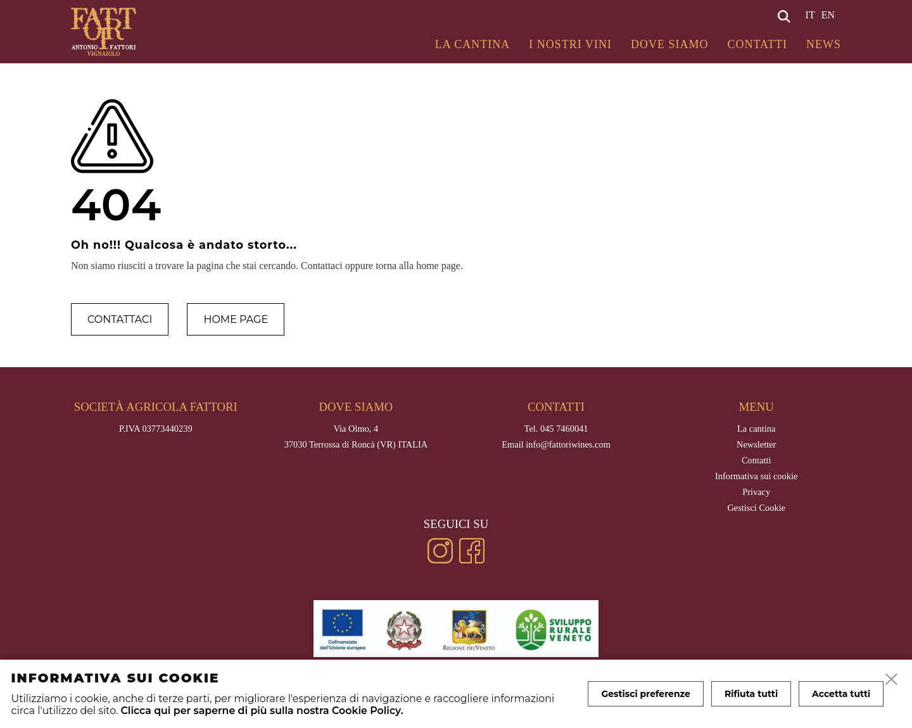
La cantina (472, 44)
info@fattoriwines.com (568, 444)
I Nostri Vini (570, 44)
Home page (235, 319)
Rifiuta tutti (751, 694)
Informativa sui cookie (756, 476)
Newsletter (756, 444)
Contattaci (119, 319)
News (823, 44)
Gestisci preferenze (645, 694)
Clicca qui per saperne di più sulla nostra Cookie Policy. (261, 711)
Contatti (757, 44)
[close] (891, 679)
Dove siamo (670, 44)
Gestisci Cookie (756, 508)
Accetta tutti (841, 694)
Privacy (756, 492)
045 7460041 (564, 429)
